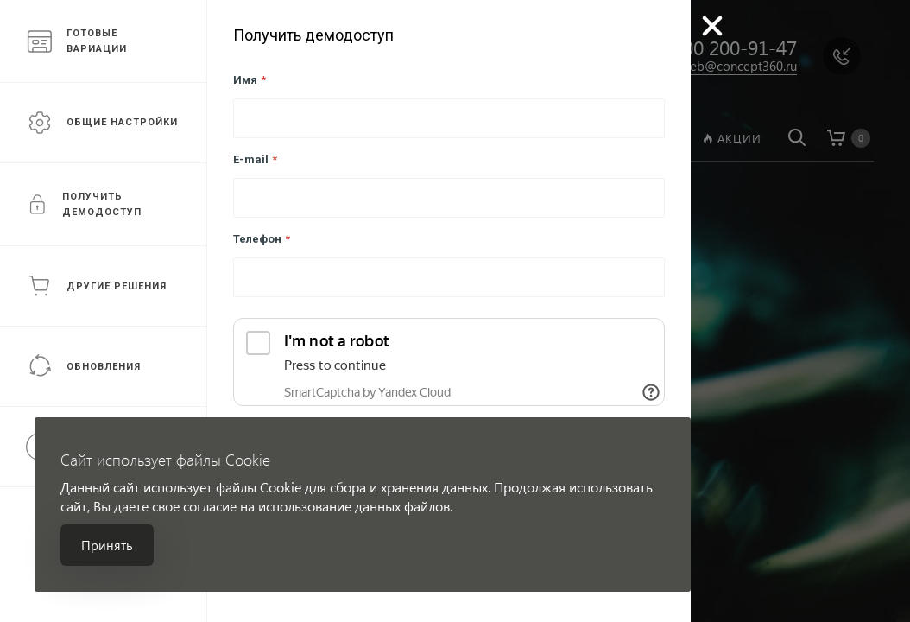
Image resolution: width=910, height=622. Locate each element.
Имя (249, 79)
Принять (107, 545)
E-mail (255, 159)
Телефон (261, 238)
